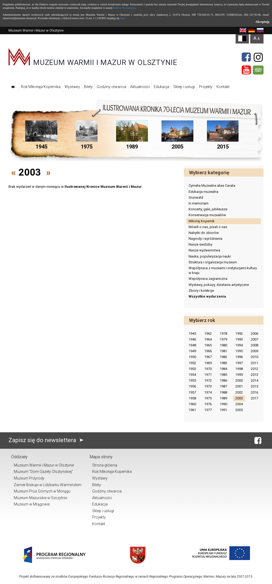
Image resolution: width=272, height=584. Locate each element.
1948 (192, 345)
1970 (208, 369)
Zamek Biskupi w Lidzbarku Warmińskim (48, 485)
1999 (239, 375)
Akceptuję (262, 22)
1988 (223, 392)
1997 (239, 363)
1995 (239, 351)
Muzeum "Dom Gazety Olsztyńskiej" (43, 471)
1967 (208, 357)
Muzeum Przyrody (29, 478)
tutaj (122, 18)
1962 (208, 333)
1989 (223, 398)
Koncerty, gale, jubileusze (208, 209)
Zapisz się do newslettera (47, 440)
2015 (254, 386)
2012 (254, 369)
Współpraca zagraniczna (208, 279)
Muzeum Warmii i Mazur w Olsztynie (44, 465)
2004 (239, 404)
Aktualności (140, 87)
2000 (239, 380)
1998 (239, 369)
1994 (239, 345)
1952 (192, 363)
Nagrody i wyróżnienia (205, 239)
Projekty (205, 87)
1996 (239, 357)
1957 (192, 392)
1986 (223, 380)
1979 (223, 339)
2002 (239, 392)
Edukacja (161, 87)
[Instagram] (258, 57)
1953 (192, 369)
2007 (254, 339)
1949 (192, 351)
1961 (192, 410)
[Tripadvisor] (258, 70)
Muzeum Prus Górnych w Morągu (42, 491)
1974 (208, 392)
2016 (254, 392)
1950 (192, 357)
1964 (208, 339)
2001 (239, 386)
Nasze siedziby (200, 244)
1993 (239, 339)
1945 (192, 333)
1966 (208, 351)
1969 (208, 363)
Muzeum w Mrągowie (32, 504)
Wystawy (72, 87)
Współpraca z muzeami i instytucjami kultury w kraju (223, 270)
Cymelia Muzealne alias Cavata (212, 186)
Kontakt (223, 87)
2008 (254, 345)
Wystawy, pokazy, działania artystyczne (219, 285)
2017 (254, 398)
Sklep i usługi (184, 87)
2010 (254, 357)
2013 (254, 375)
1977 (208, 410)
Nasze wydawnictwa (204, 250)
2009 (254, 351)
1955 (192, 380)
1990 (223, 404)
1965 (208, 345)
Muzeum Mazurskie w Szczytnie (40, 498)
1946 (192, 339)
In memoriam (199, 203)
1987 (223, 386)
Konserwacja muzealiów (207, 215)
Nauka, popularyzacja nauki (210, 256)
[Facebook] (246, 57)
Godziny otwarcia (111, 87)
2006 (254, 333)
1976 (208, 404)
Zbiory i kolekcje (201, 291)
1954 (192, 375)
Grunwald (196, 197)
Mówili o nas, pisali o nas (208, 227)
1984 (223, 369)
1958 (192, 398)
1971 (208, 375)
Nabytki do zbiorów (204, 233)
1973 (208, 386)
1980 (223, 345)
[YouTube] (246, 70)
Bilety (88, 87)
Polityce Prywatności (124, 7)
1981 (223, 351)
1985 (223, 375)
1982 (223, 357)
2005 (239, 410)
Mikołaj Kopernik (202, 221)
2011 (254, 363)
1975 (208, 398)
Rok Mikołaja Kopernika (41, 87)
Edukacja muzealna (203, 192)
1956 (192, 386)
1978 (223, 333)
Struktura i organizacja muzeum (213, 262)
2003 (239, 398)
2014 (254, 380)
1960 (192, 404)
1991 (223, 410)
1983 (223, 363)
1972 (208, 380)
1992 (239, 333)
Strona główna (104, 465)
